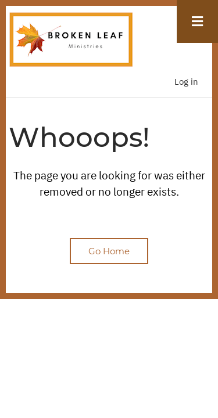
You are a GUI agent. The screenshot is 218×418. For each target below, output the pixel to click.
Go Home (109, 251)
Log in (186, 81)
